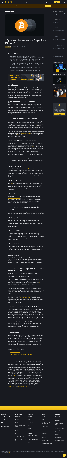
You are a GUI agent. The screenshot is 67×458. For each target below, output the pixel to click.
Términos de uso (12, 386)
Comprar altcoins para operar (60, 440)
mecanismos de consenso (14, 198)
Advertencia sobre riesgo (19, 436)
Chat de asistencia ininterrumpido (47, 431)
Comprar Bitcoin (57, 432)
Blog (16, 433)
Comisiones (44, 437)
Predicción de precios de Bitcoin (60, 428)
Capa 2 (18, 143)
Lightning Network (28, 168)
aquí (14, 375)
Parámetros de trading (45, 442)
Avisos (16, 438)
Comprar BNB (57, 434)
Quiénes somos (18, 416)
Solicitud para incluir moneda (33, 439)
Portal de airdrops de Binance (47, 443)
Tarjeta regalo (30, 422)
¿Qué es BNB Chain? (15, 352)
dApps (18, 134)
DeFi (40, 282)
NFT (29, 425)
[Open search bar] (46, 2)
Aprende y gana (57, 416)
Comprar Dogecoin (58, 437)
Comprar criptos (31, 417)
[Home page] (8, 2)
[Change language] (62, 2)
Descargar (43, 416)
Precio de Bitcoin (57, 420)
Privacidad (17, 430)
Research (30, 428)
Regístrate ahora (59, 114)
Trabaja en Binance (18, 417)
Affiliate (43, 419)
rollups (11, 183)
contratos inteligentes (26, 133)
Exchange (30, 416)
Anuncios (17, 419)
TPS (36, 125)
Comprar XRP (57, 435)
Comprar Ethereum (58, 438)
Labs (29, 442)
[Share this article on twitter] (53, 14)
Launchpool (30, 423)
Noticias (16, 420)
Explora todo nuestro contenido (33, 408)
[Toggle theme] (64, 2)
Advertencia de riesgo (23, 386)
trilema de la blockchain (25, 297)
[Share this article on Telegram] (60, 14)
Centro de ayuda (44, 433)
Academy (30, 420)
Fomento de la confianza (19, 432)
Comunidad (17, 435)
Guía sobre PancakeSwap (16, 357)
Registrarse (57, 2)
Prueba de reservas (45, 426)
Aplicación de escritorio (45, 417)
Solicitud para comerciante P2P (33, 435)
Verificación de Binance (46, 440)
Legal (16, 423)
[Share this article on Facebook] (56, 14)
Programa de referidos (45, 420)
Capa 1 (33, 146)
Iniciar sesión (50, 2)
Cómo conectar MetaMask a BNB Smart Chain (21, 354)
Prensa (16, 422)
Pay (29, 419)
